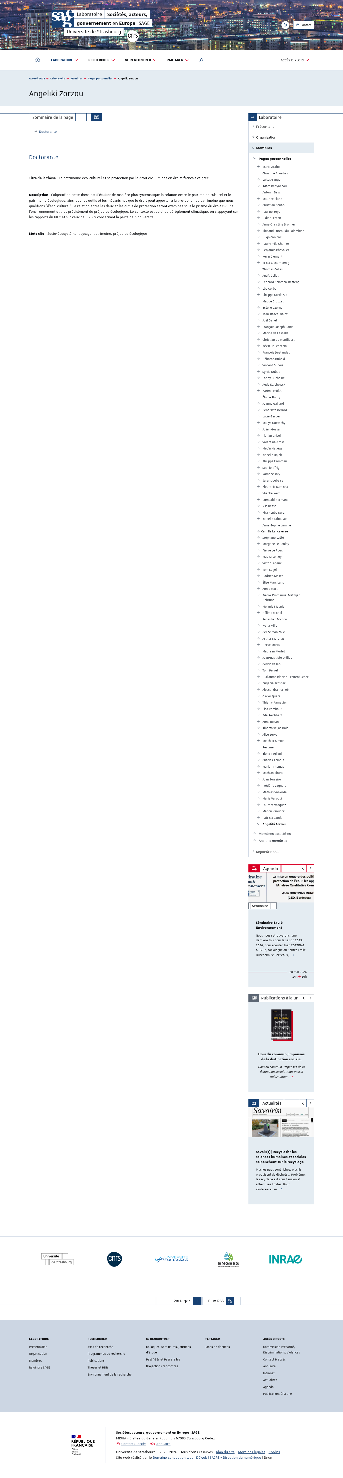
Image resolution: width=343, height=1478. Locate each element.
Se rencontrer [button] (141, 60)
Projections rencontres (162, 1366)
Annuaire (269, 1366)
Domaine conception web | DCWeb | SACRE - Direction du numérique (207, 1457)
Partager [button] (178, 60)
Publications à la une (277, 1394)
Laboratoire (57, 78)
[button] (201, 60)
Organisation (38, 1354)
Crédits (274, 1452)
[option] (281, 929)
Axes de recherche (100, 1347)
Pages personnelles (100, 78)
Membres (77, 78)
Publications (96, 1361)
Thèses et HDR (98, 1368)
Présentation (38, 1347)
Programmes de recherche (106, 1354)
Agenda (268, 1387)
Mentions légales (251, 1452)
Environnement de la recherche (110, 1375)
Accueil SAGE (37, 78)
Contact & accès (274, 1359)
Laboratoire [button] (65, 60)
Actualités (270, 1380)
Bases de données (217, 1347)
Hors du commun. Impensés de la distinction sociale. (281, 1057)
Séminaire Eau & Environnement (269, 925)
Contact (303, 25)
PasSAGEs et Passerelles (163, 1359)
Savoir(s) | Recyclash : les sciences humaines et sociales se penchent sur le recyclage (281, 1157)
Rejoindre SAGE (39, 1368)
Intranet (269, 1373)
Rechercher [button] (101, 60)
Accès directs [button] (295, 60)
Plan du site (225, 1452)
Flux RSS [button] (216, 1301)
